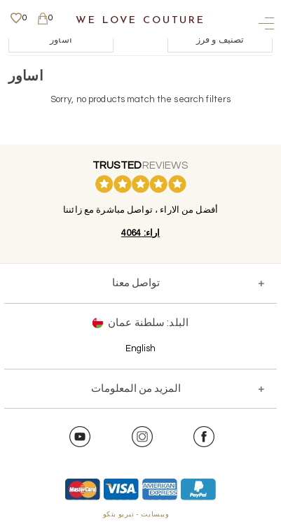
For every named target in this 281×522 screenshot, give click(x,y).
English (140, 348)
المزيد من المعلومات (136, 388)
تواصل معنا (136, 283)
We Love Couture (140, 20)
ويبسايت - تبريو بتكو (136, 514)
